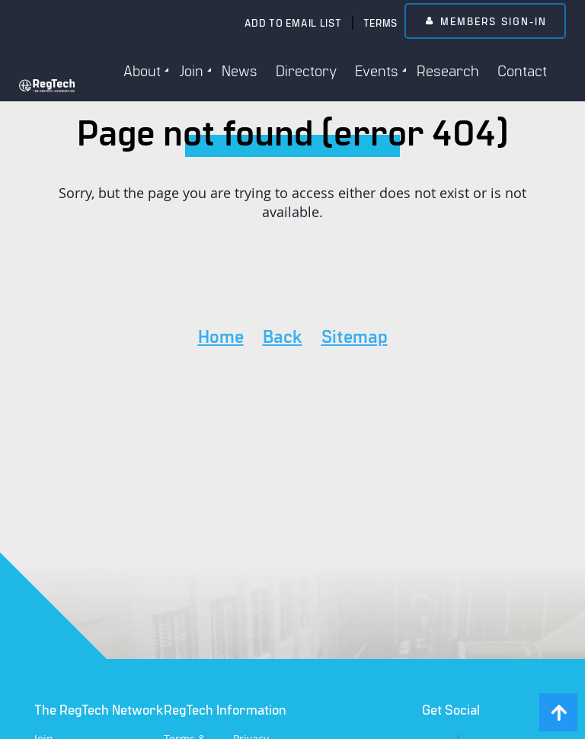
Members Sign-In (494, 20)
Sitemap (354, 336)
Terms (380, 22)
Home (221, 336)
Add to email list (293, 22)
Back (282, 336)
